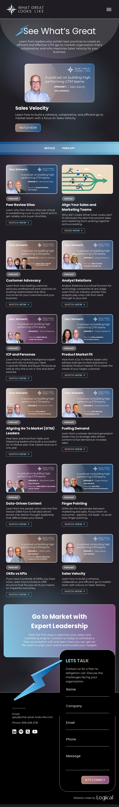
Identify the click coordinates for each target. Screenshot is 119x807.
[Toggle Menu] (108, 9)
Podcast (68, 148)
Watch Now (28, 128)
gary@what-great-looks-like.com (32, 719)
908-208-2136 (30, 725)
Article (49, 148)
